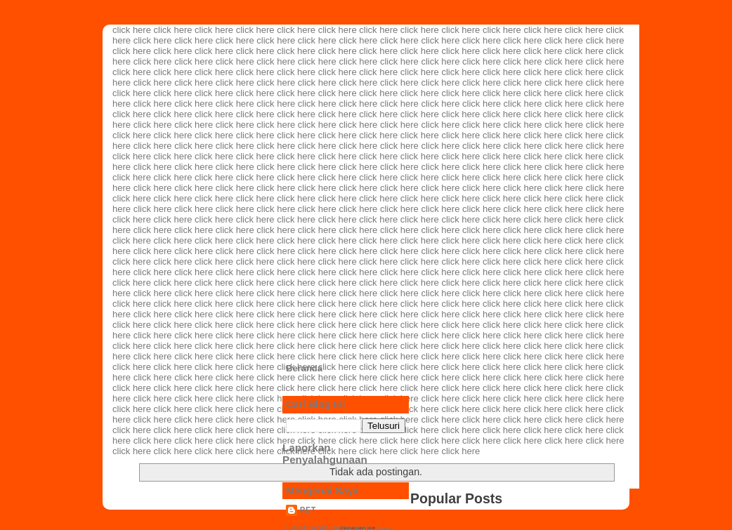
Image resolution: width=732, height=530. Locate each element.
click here (131, 30)
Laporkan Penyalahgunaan (324, 453)
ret (308, 510)
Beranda (304, 368)
